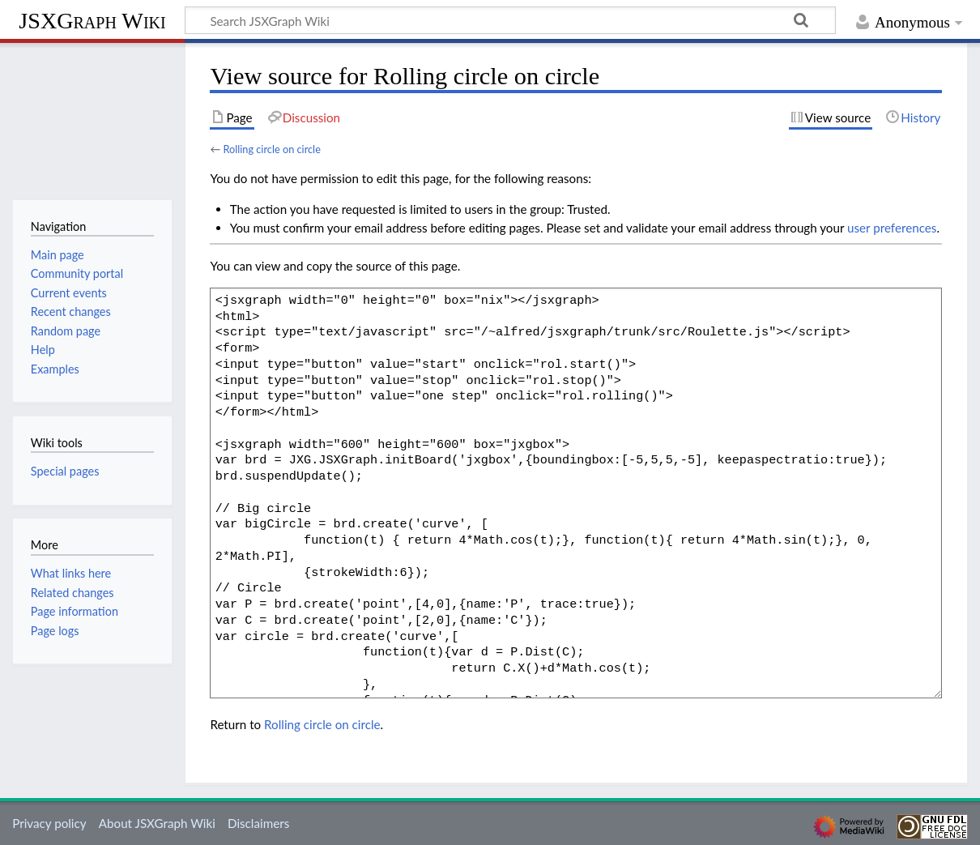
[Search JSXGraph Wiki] (510, 20)
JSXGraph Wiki (92, 20)
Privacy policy (49, 823)
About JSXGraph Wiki (157, 823)
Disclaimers (258, 823)
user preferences (891, 227)
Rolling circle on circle (271, 149)
